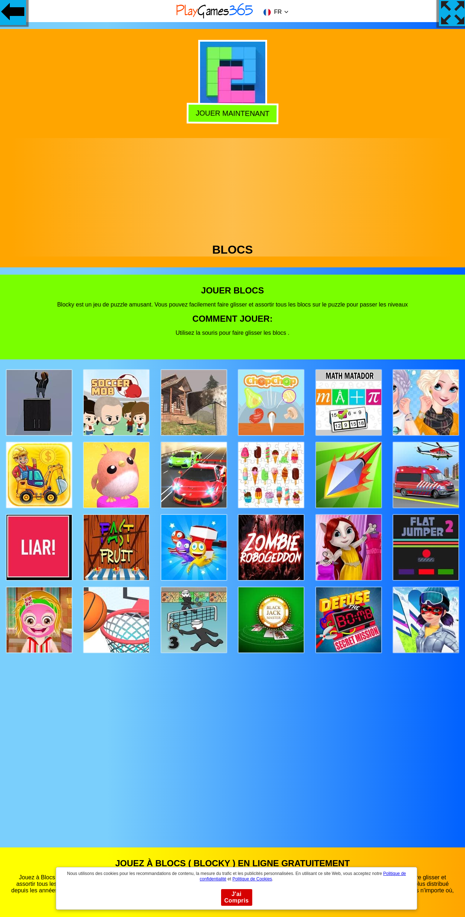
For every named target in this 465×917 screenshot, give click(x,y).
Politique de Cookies (252, 878)
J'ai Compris (236, 897)
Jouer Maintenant (233, 113)
